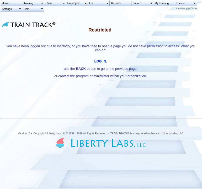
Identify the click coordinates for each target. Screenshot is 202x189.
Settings (7, 9)
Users (180, 3)
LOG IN (100, 61)
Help (26, 9)
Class (49, 3)
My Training (162, 3)
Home (5, 3)
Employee (73, 3)
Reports (115, 3)
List (91, 3)
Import (136, 3)
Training (28, 3)
